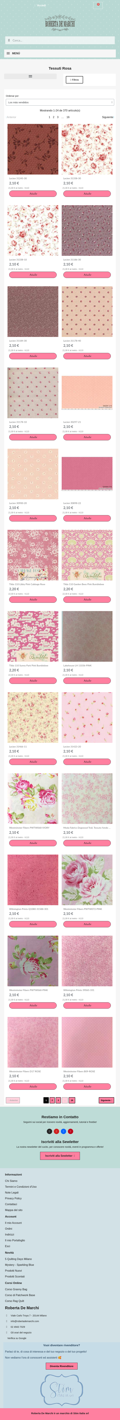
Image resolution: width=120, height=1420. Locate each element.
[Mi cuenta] (40, 5)
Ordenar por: (12, 96)
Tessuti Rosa (60, 68)
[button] (74, 79)
